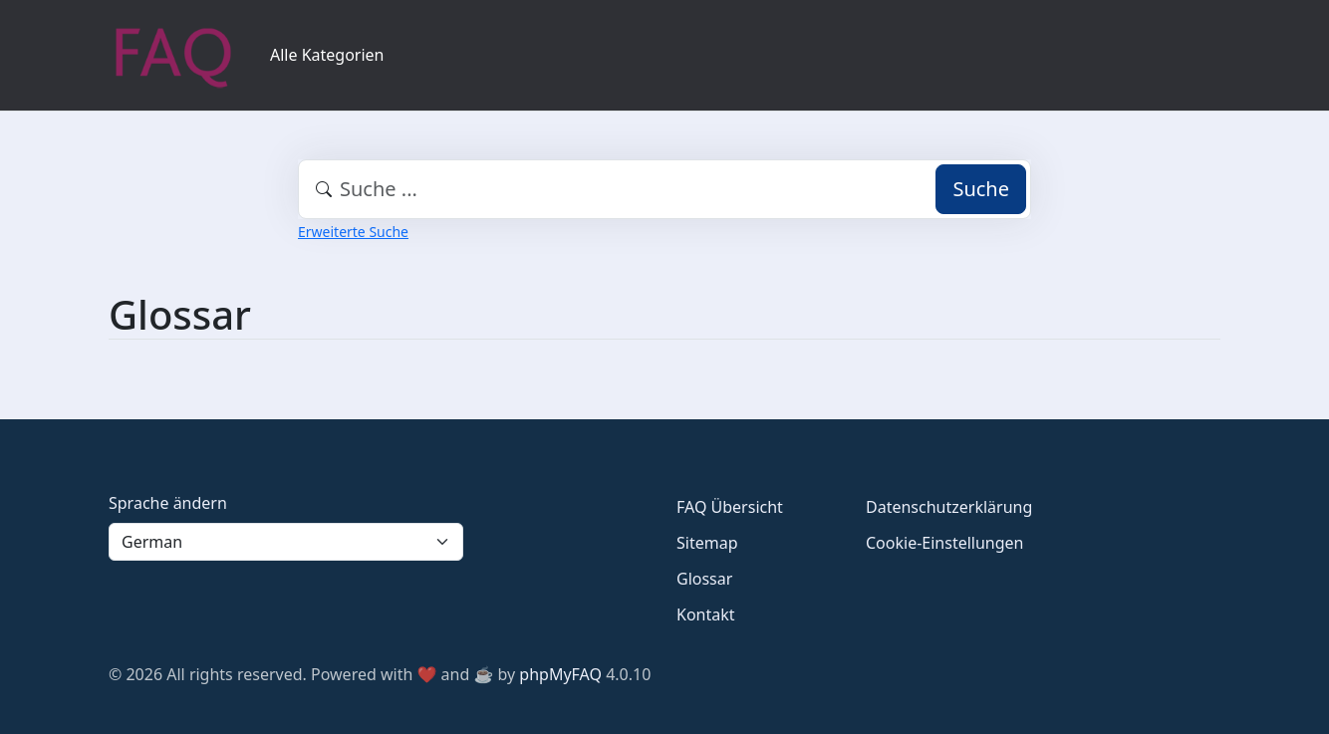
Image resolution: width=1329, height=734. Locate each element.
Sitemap (707, 543)
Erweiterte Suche (353, 231)
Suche (980, 188)
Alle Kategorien (327, 55)
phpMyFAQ (560, 674)
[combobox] (664, 189)
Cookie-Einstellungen (944, 543)
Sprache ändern (168, 503)
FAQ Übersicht (729, 507)
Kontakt (705, 614)
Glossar (704, 579)
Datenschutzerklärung (949, 507)
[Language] (286, 542)
